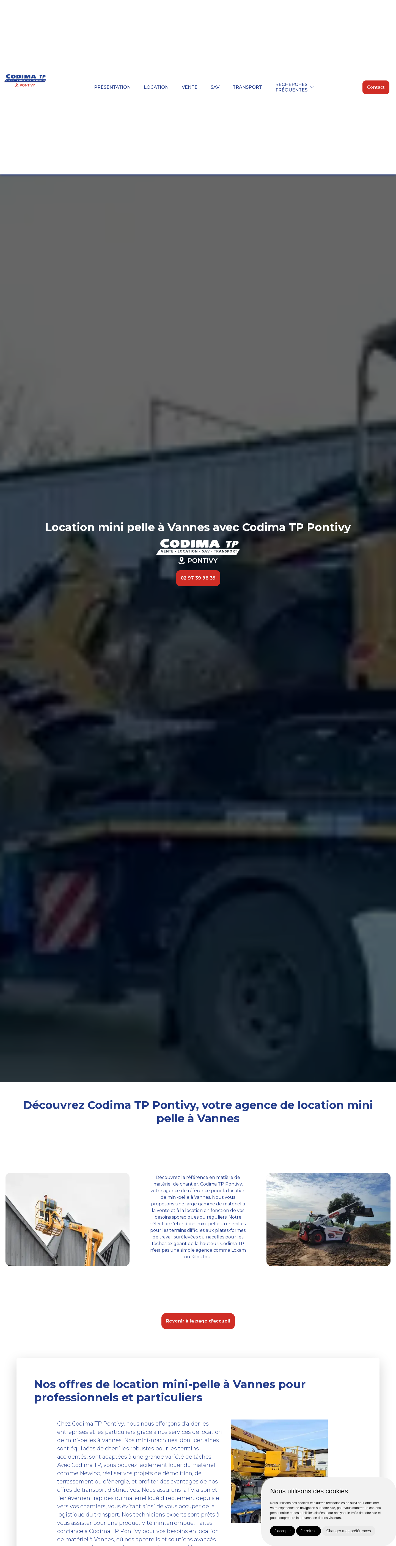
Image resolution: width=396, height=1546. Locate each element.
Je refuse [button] (309, 1531)
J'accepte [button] (282, 1531)
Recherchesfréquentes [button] (291, 87)
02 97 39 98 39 (198, 578)
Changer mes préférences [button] (348, 1531)
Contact (376, 87)
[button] (311, 87)
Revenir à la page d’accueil (198, 1321)
